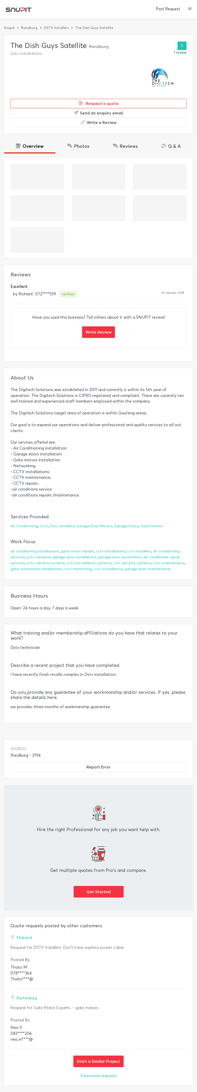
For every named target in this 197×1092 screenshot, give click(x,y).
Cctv (44, 526)
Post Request (168, 9)
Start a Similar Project (98, 1061)
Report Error (98, 766)
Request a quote (99, 103)
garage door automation (120, 557)
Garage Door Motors (94, 526)
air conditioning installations (35, 551)
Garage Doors (126, 526)
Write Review (98, 332)
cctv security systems (132, 563)
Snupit (9, 28)
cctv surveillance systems (88, 563)
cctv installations (110, 551)
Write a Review (98, 122)
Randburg (29, 28)
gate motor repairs (77, 551)
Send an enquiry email (98, 112)
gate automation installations (36, 569)
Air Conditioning (24, 526)
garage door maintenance (147, 569)
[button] (190, 9)
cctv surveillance (108, 569)
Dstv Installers (62, 526)
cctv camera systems (46, 563)
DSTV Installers (56, 28)
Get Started (99, 891)
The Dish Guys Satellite (94, 28)
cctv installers (139, 551)
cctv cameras (39, 557)
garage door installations (74, 557)
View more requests (98, 1075)
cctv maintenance (169, 563)
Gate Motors (152, 526)
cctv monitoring (78, 569)
